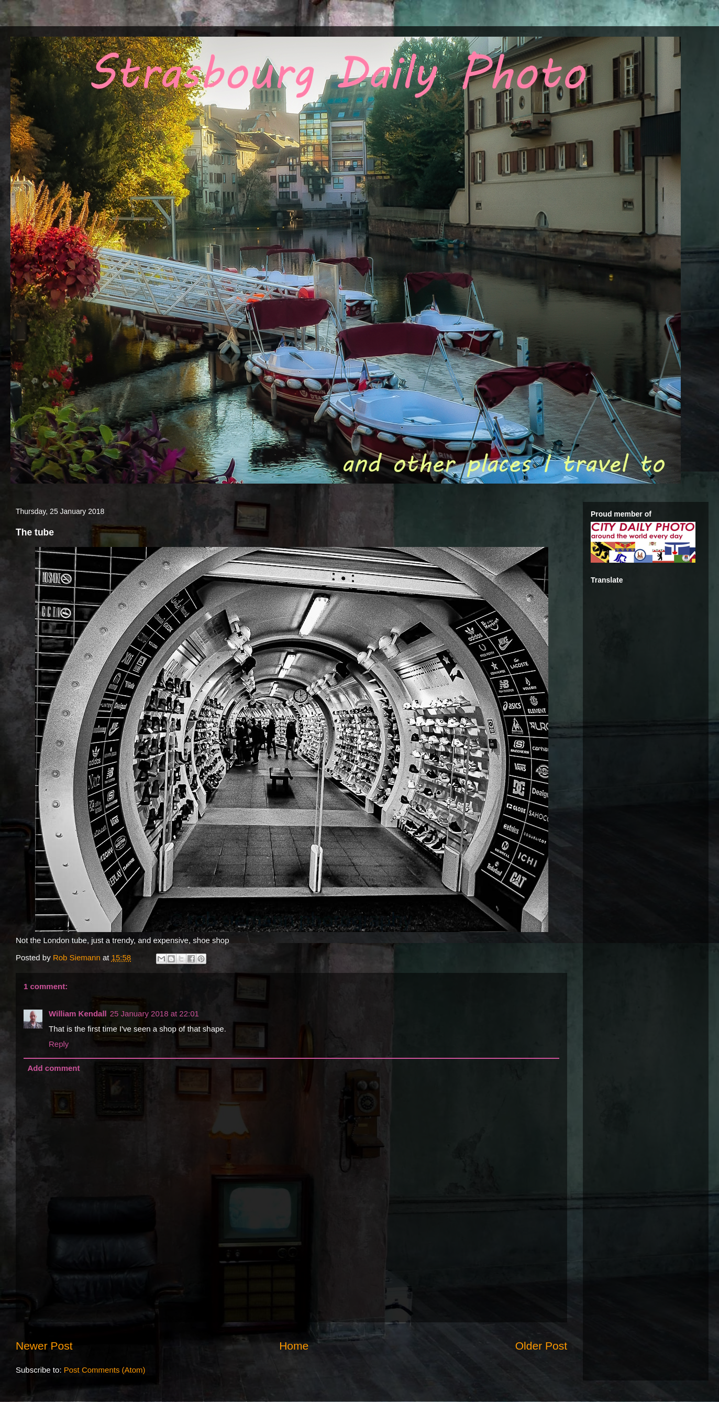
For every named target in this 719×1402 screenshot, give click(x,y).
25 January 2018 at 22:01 (154, 1013)
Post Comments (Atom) (105, 1369)
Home (293, 1346)
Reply (59, 1043)
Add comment (54, 1068)
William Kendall (78, 1013)
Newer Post (44, 1346)
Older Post (541, 1346)
